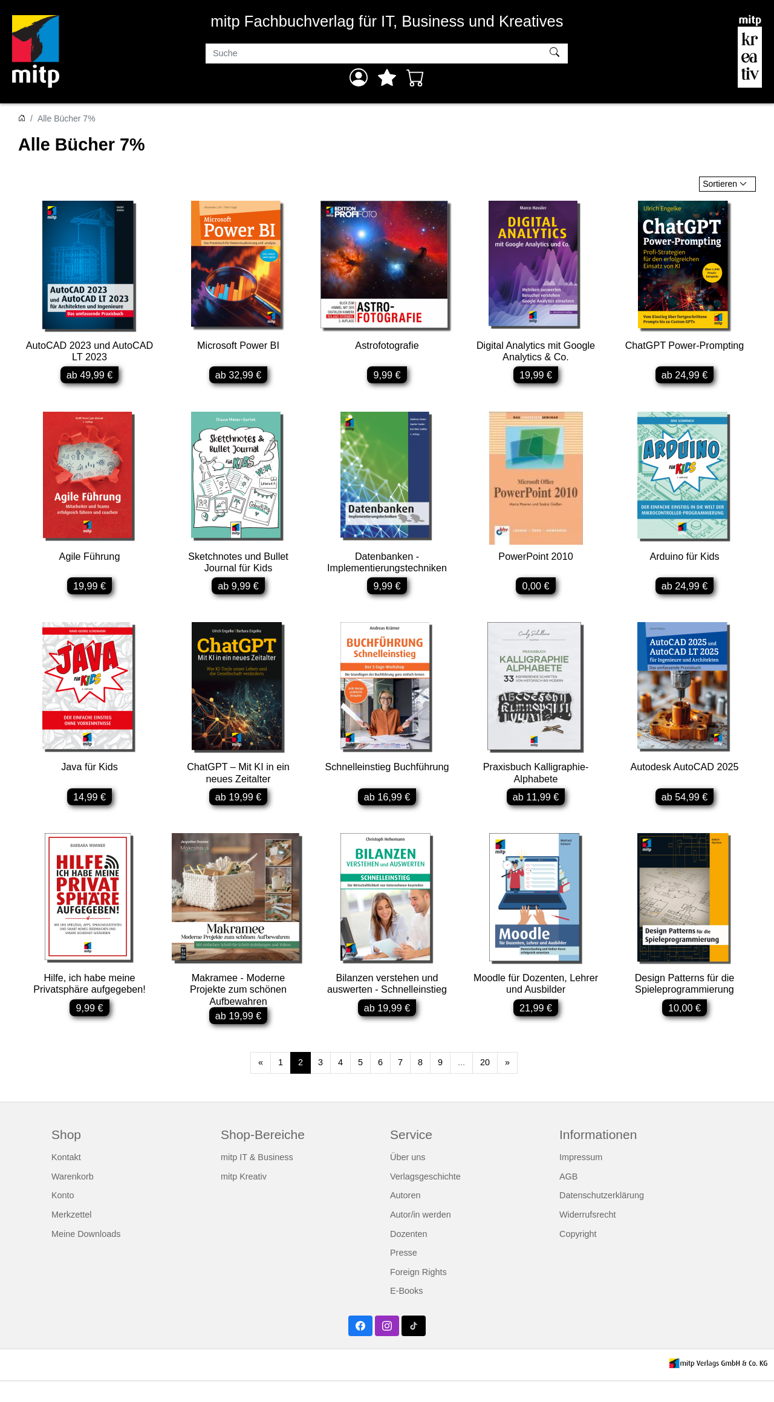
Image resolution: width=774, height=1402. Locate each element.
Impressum (580, 1178)
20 (485, 1083)
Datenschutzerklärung (601, 1216)
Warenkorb (72, 1197)
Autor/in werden (420, 1235)
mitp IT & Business (257, 1178)
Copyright (578, 1254)
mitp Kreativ (244, 1197)
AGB (568, 1197)
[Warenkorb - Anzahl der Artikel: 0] (415, 77)
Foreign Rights (418, 1292)
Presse (403, 1273)
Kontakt (66, 1178)
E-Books (406, 1312)
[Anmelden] (358, 77)
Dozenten (409, 1254)
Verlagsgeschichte (425, 1197)
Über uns (407, 1178)
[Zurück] (260, 1084)
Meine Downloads (85, 1254)
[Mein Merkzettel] (387, 77)
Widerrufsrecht (587, 1235)
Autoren (405, 1216)
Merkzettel (71, 1235)
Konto (62, 1216)
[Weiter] (507, 1084)
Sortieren (720, 184)
